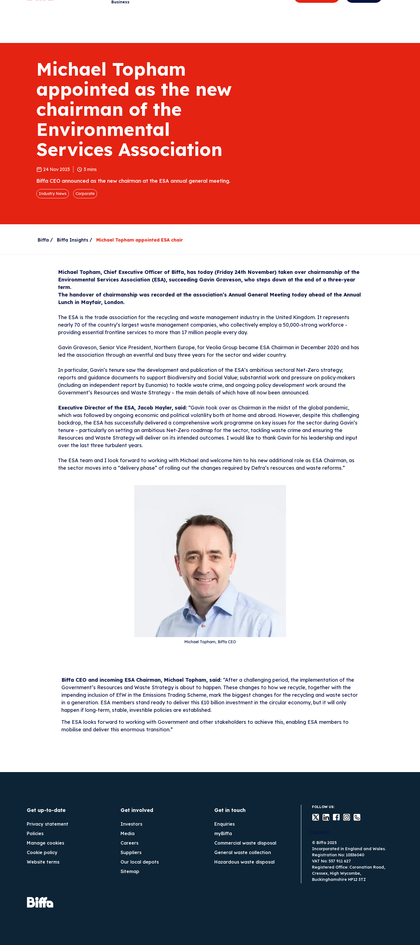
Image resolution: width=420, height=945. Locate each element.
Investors (131, 824)
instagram (343, 817)
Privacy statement (47, 824)
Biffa (43, 240)
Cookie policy (42, 852)
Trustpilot (319, 832)
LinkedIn (322, 817)
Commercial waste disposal (245, 843)
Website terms (43, 862)
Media (128, 833)
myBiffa (223, 833)
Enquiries (224, 824)
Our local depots (140, 862)
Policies (35, 833)
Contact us (353, 817)
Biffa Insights (72, 240)
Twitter (312, 817)
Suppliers (131, 852)
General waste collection (242, 852)
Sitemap (130, 871)
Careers (129, 843)
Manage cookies (45, 843)
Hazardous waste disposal (244, 862)
